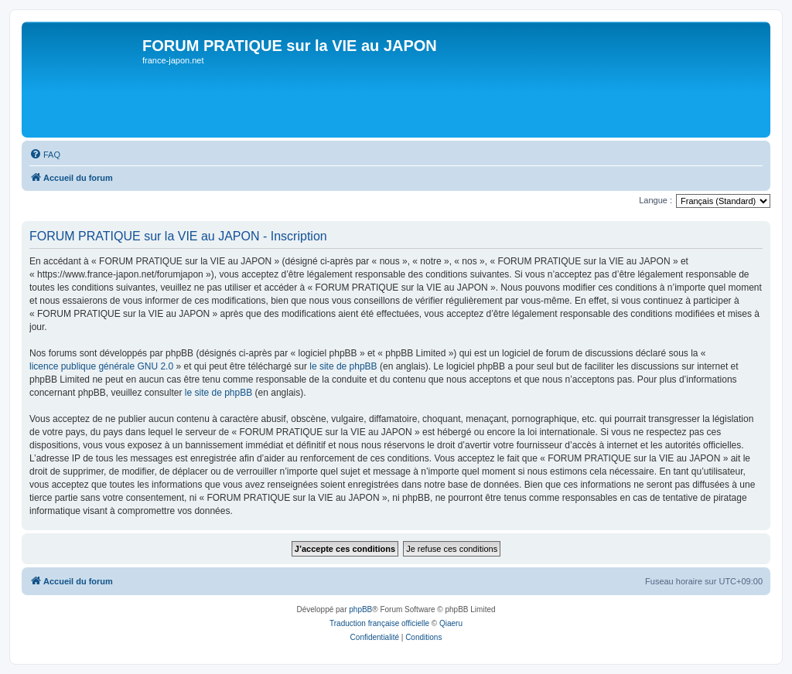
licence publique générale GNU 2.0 (101, 366)
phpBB (360, 609)
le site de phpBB (343, 366)
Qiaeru (451, 623)
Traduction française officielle (379, 623)
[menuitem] (44, 154)
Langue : (655, 200)
